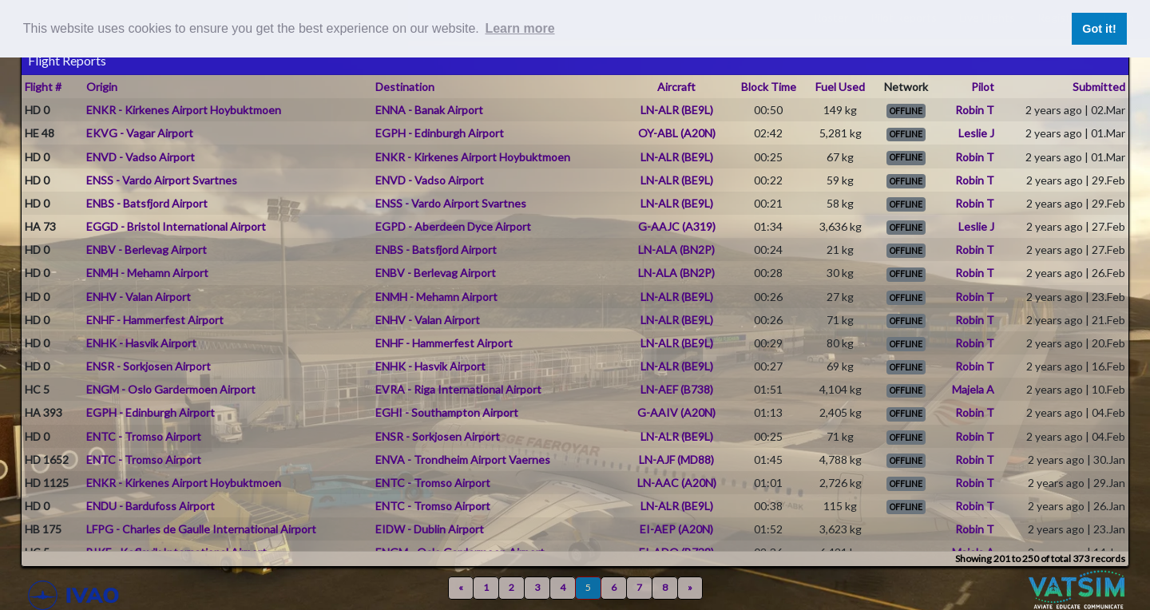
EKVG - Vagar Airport (139, 133)
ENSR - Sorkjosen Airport (148, 366)
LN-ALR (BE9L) (676, 110)
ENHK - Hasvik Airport (141, 343)
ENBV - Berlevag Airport (146, 249)
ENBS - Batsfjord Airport (147, 203)
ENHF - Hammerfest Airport (155, 320)
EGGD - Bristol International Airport (176, 226)
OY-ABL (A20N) (677, 133)
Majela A (973, 389)
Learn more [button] (519, 28)
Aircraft (676, 86)
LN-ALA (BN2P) (676, 249)
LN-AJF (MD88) (676, 459)
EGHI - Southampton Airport (446, 412)
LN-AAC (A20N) (676, 482)
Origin (101, 86)
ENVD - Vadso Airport (140, 157)
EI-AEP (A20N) (676, 529)
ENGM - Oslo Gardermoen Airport (171, 389)
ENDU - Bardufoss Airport (150, 506)
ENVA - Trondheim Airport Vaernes (462, 459)
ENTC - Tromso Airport (143, 436)
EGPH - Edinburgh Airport (439, 133)
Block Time (768, 86)
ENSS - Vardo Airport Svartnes (161, 180)
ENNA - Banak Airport (429, 110)
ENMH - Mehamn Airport (147, 272)
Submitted (1099, 86)
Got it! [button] (1099, 28)
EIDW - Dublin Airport (429, 529)
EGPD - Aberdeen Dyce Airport (453, 226)
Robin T (974, 110)
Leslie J (976, 133)
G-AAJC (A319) (677, 226)
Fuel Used (840, 86)
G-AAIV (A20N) (676, 412)
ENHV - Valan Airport (138, 296)
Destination (404, 86)
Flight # (43, 86)
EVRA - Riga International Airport (458, 389)
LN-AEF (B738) (676, 389)
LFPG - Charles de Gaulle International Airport (201, 529)
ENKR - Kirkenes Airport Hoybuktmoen (183, 110)
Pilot (982, 86)
